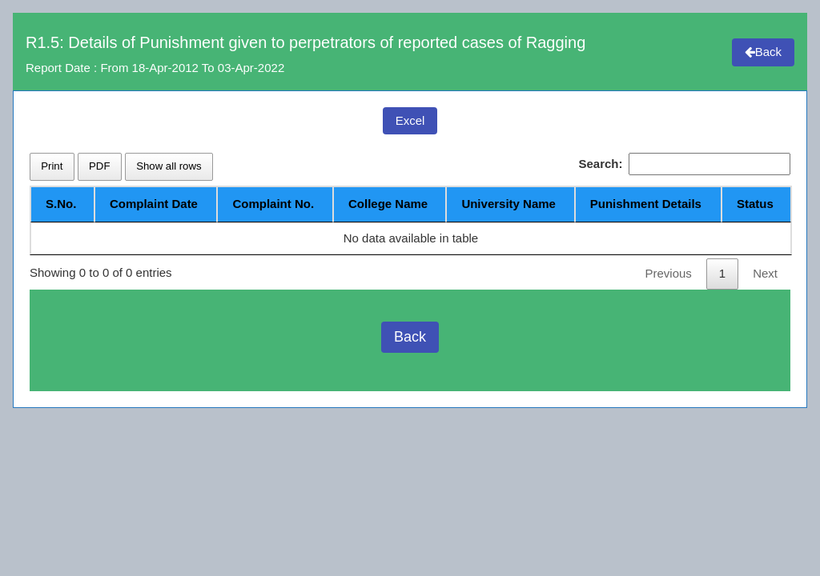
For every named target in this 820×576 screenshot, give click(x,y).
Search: (684, 164)
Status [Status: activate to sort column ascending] (755, 203)
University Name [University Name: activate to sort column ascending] (508, 203)
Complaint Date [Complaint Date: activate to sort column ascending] (153, 203)
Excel (410, 120)
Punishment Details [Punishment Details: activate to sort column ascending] (645, 203)
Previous (668, 273)
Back (763, 51)
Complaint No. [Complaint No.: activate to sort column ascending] (272, 203)
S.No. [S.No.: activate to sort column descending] (61, 203)
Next (765, 273)
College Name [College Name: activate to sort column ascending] (387, 203)
